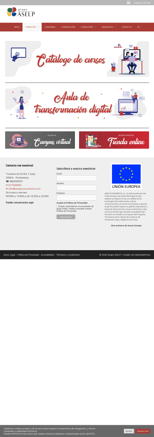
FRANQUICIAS (110, 27)
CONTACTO (126, 27)
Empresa (61, 193)
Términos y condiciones (68, 254)
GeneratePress (142, 254)
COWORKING (50, 27)
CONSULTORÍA (90, 27)
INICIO (17, 27)
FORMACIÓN (33, 27)
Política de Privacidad (28, 254)
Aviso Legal (9, 254)
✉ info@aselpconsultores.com (23, 188)
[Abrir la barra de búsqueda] (138, 27)
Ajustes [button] (129, 431)
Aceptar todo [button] (143, 431)
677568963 (15, 185)
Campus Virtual (142, 2)
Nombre (60, 183)
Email (59, 174)
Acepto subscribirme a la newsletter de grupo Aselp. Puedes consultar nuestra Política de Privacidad (75, 208)
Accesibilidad (47, 254)
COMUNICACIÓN (68, 27)
